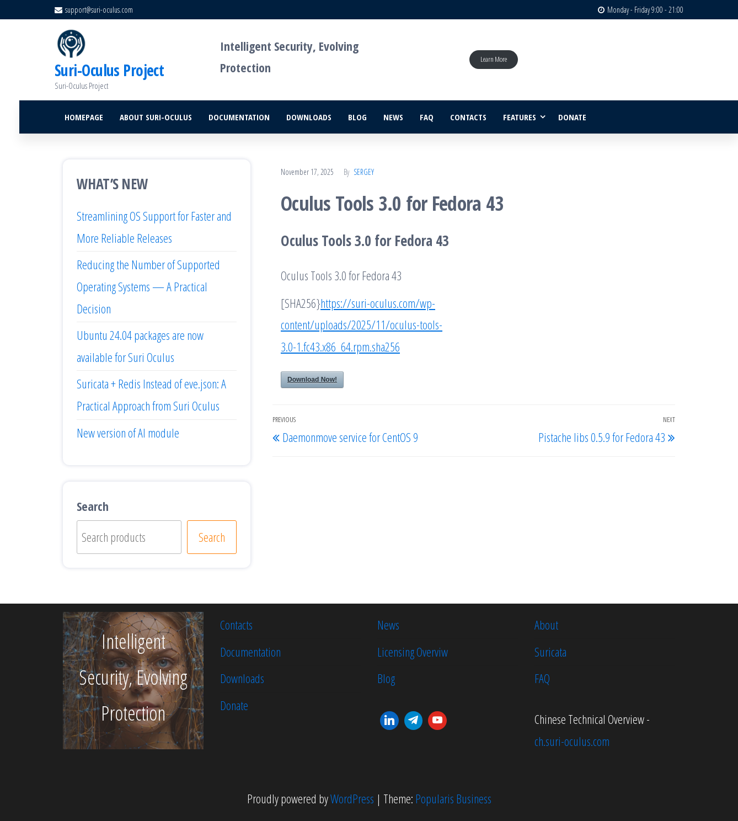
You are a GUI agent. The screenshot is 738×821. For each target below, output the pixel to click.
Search (93, 506)
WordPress (352, 798)
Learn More (493, 59)
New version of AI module (128, 432)
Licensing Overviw (412, 651)
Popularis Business (453, 798)
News (393, 116)
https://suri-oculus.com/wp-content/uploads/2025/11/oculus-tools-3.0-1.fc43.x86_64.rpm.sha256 (361, 325)
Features (519, 116)
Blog (357, 116)
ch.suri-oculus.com (571, 741)
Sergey (364, 172)
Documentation (239, 116)
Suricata (550, 651)
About (546, 624)
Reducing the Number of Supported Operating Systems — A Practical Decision (148, 286)
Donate (572, 116)
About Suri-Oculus (156, 116)
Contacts (468, 116)
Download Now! (312, 379)
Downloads (308, 116)
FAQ (427, 116)
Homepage (84, 116)
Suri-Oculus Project (109, 70)
